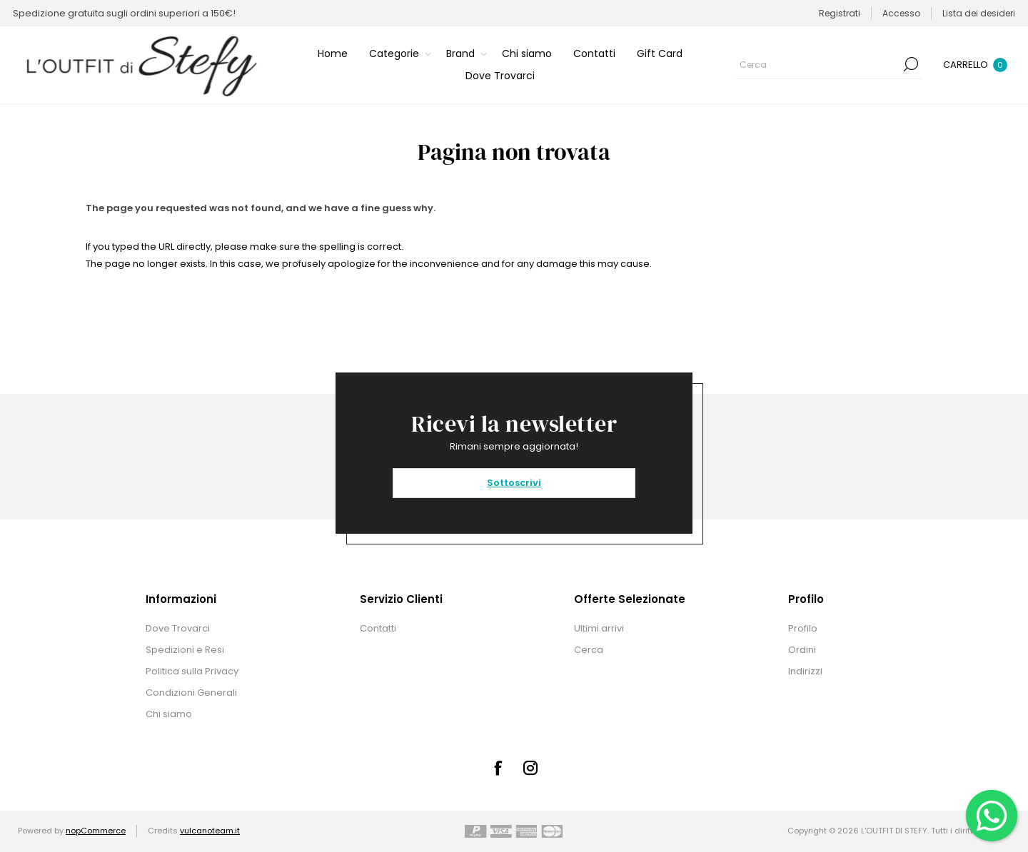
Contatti (378, 628)
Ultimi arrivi (599, 628)
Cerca (911, 64)
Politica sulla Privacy (192, 671)
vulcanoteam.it (210, 830)
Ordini (802, 649)
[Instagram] (530, 768)
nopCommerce (96, 830)
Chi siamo (169, 714)
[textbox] (818, 64)
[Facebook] (497, 768)
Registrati (839, 13)
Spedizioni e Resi (185, 649)
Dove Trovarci (178, 628)
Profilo (802, 628)
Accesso (901, 13)
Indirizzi (805, 671)
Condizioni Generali (191, 692)
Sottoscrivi (514, 483)
